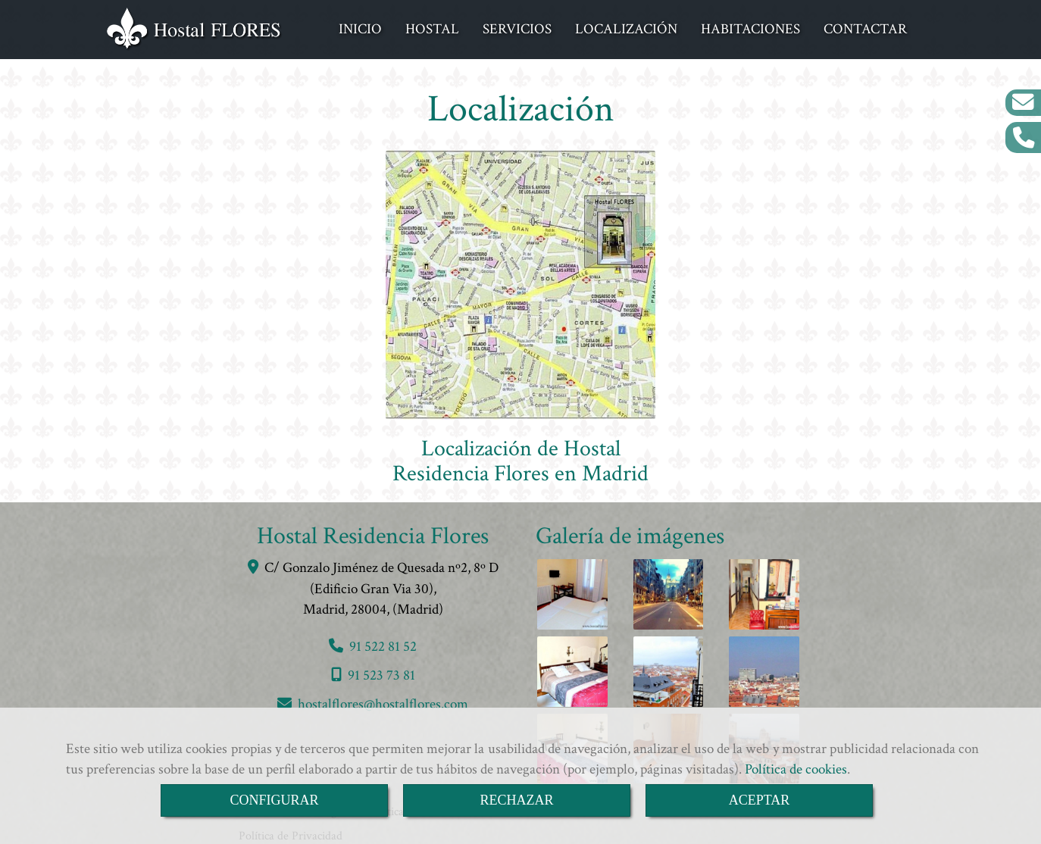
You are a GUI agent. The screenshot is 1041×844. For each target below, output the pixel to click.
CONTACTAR (865, 27)
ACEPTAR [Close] (759, 800)
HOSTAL (432, 27)
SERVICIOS (517, 27)
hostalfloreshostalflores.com (383, 701)
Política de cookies (796, 769)
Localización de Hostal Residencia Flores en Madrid (520, 458)
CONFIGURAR (274, 800)
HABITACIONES (750, 27)
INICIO (360, 27)
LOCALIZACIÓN (626, 27)
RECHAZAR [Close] (516, 800)
